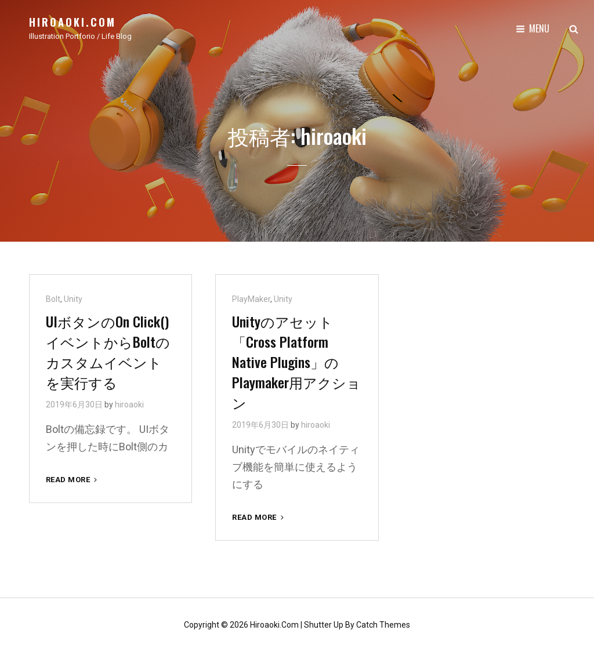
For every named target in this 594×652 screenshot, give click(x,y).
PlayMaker (251, 299)
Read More (72, 479)
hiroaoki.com (72, 22)
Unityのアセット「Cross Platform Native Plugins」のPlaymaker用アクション (296, 362)
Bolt (53, 299)
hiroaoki (129, 404)
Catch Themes (383, 624)
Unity (73, 299)
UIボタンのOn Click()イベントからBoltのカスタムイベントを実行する (108, 351)
